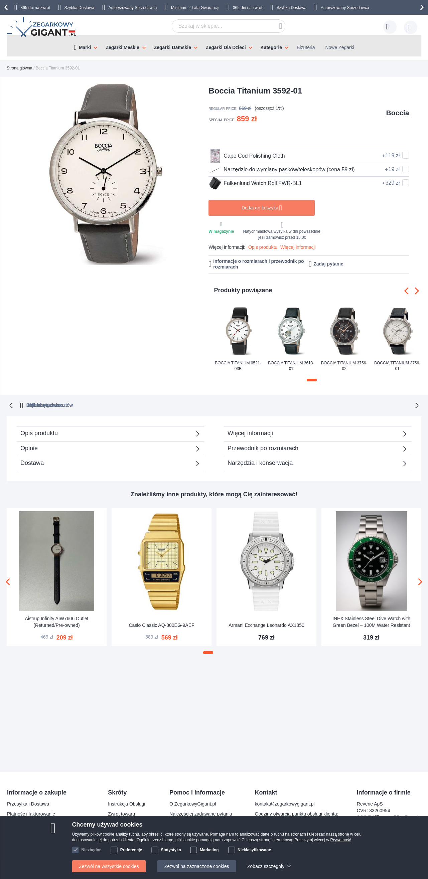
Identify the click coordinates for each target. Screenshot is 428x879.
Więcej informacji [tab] (250, 432)
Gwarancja (119, 824)
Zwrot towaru (121, 814)
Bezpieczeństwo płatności (33, 824)
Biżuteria (306, 47)
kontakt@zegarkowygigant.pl (285, 804)
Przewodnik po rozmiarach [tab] (263, 447)
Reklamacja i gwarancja (31, 844)
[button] (312, 380)
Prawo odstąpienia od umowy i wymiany (48, 834)
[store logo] (42, 27)
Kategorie (271, 47)
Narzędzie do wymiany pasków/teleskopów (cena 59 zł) (281, 169)
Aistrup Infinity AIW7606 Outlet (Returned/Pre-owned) (57, 621)
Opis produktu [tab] (39, 432)
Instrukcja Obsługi (126, 804)
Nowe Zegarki (339, 47)
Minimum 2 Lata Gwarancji (195, 7)
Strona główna (19, 68)
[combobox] (228, 26)
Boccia (397, 113)
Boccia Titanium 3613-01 (291, 366)
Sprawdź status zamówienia (198, 834)
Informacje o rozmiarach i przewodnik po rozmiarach (258, 264)
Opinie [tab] (29, 447)
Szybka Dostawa (79, 7)
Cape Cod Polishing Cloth (246, 156)
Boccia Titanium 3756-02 (344, 366)
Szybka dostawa (280, 404)
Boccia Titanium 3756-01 (397, 366)
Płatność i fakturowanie (31, 814)
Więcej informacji (298, 247)
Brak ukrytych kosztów (217, 404)
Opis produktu (262, 247)
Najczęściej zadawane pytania (200, 814)
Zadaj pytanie (328, 264)
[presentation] (7, 7)
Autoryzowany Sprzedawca (133, 7)
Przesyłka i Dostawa (28, 804)
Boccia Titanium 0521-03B (238, 366)
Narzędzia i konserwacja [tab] (260, 462)
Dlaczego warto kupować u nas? (203, 824)
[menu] (214, 45)
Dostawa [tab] (32, 462)
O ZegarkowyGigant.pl (192, 804)
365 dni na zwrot (35, 7)
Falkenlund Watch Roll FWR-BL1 (255, 183)
